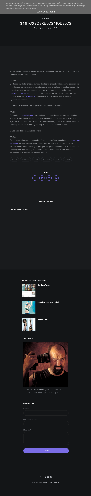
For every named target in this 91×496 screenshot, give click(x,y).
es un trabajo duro (27, 115)
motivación (46, 159)
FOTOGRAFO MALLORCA (48, 482)
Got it (52, 12)
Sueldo (57, 159)
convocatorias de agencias (20, 93)
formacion (25, 159)
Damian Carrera (38, 389)
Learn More (42, 12)
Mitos (36, 159)
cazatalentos (30, 96)
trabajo (67, 159)
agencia (45, 18)
